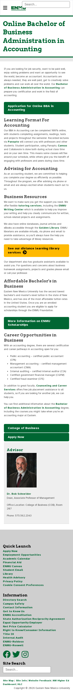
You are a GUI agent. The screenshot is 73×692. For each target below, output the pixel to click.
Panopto (13, 141)
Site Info (21, 680)
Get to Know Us (14, 611)
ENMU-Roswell (13, 645)
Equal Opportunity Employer (22, 622)
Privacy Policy (12, 581)
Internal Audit (13, 637)
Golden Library (49, 227)
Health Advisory (14, 577)
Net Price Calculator (17, 626)
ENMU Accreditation (17, 615)
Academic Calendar (16, 558)
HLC (20, 684)
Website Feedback (40, 680)
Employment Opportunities (22, 554)
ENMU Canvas (12, 566)
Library (8, 573)
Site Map (8, 680)
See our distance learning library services (33, 250)
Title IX (8, 634)
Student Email (13, 570)
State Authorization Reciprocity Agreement (34, 619)
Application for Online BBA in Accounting (31, 108)
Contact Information (18, 607)
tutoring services (30, 205)
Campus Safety (13, 603)
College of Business (23, 428)
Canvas (62, 145)
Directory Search (15, 599)
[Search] (46, 4)
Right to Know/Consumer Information (29, 630)
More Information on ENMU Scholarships (29, 323)
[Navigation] (5, 8)
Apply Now (16, 437)
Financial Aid (12, 562)
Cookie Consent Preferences (23, 585)
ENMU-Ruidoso (13, 641)
